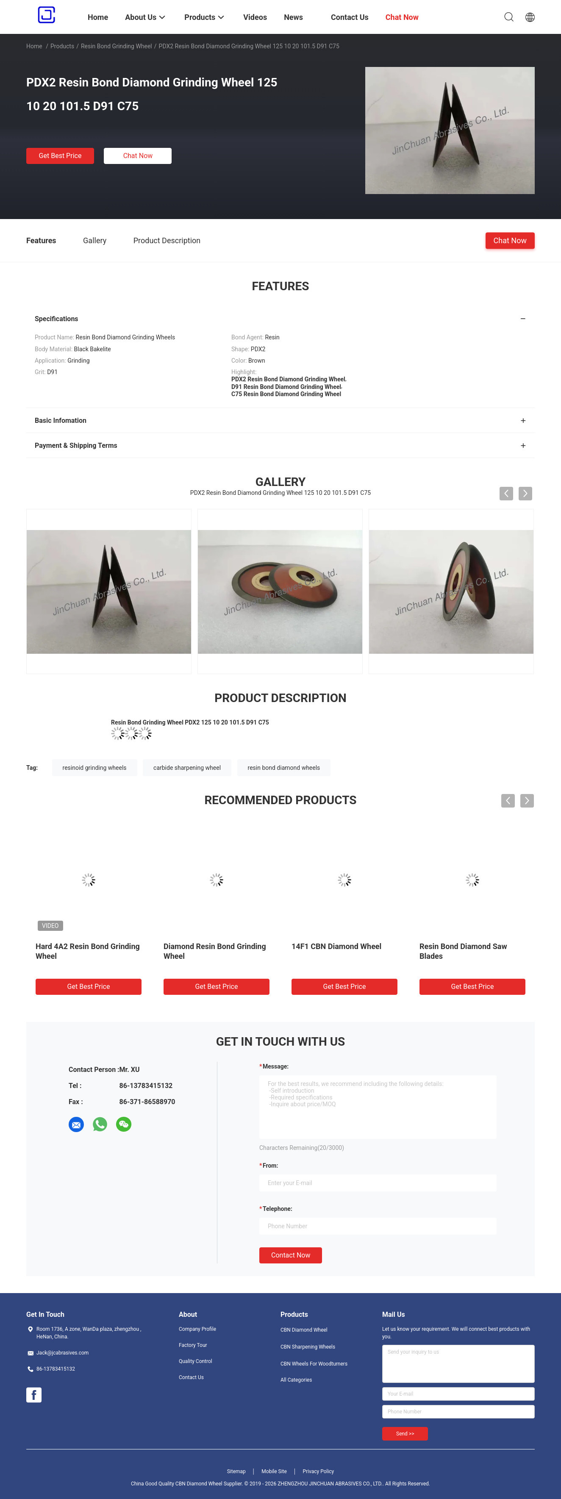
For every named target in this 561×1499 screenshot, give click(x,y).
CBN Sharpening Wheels (307, 1347)
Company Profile (197, 1329)
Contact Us (191, 1377)
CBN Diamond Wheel (304, 1330)
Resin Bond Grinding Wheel (116, 46)
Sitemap (236, 1471)
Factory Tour (193, 1345)
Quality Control (195, 1361)
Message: (276, 1066)
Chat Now (138, 156)
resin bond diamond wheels (284, 767)
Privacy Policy (318, 1471)
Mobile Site (274, 1471)
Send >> (405, 1434)
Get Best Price (60, 156)
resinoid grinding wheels (95, 767)
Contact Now (290, 1255)
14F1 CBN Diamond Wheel (336, 946)
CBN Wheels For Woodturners (313, 1364)
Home (34, 46)
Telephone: (277, 1208)
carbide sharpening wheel (187, 767)
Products (62, 46)
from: (270, 1165)
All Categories (296, 1380)
